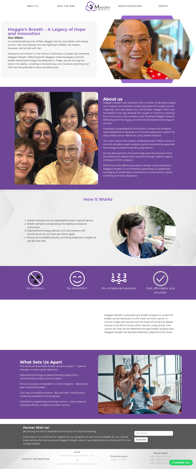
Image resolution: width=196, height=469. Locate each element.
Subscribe (141, 439)
